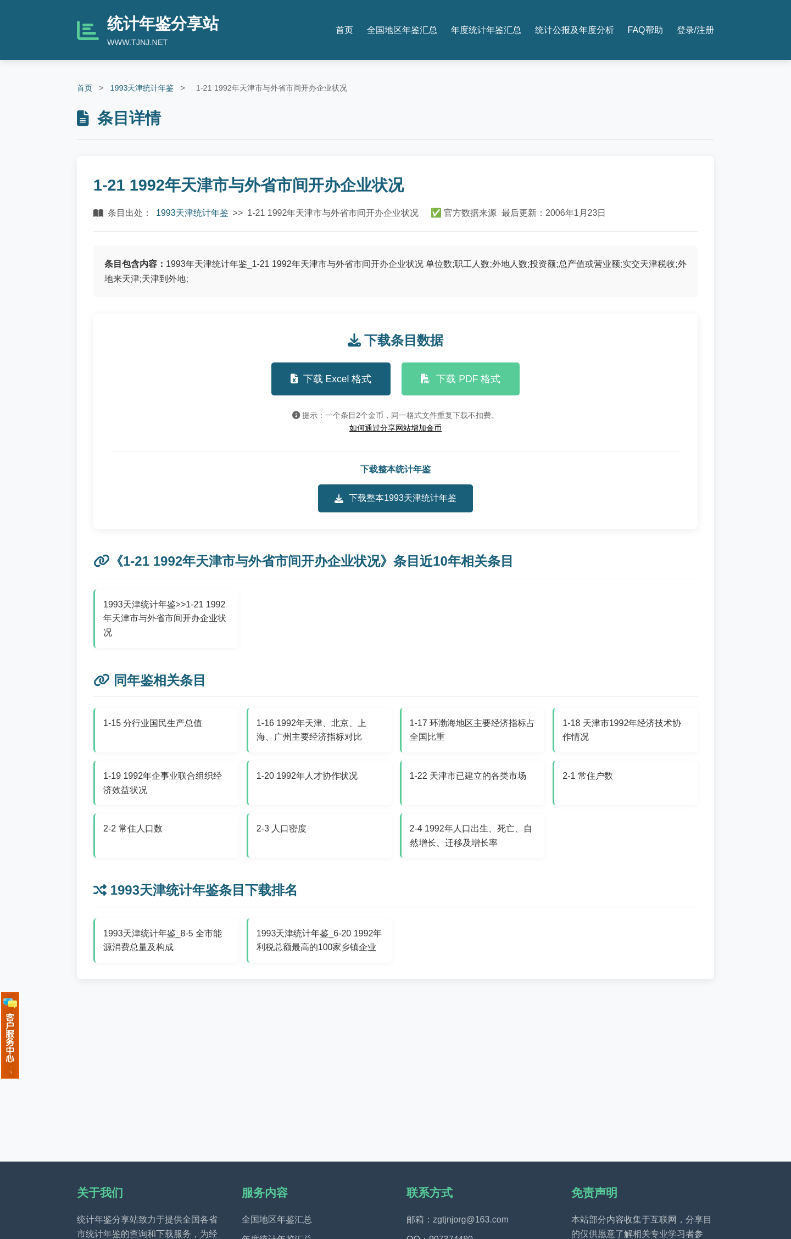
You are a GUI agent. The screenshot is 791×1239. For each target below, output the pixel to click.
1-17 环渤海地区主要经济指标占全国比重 (472, 730)
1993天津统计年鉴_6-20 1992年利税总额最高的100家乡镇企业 (319, 940)
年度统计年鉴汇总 (486, 30)
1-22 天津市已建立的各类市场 (468, 775)
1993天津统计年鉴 (142, 87)
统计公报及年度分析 (574, 30)
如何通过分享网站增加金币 (395, 427)
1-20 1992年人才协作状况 (307, 775)
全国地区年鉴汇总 (402, 30)
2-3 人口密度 (282, 828)
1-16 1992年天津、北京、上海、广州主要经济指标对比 (311, 730)
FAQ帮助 (645, 30)
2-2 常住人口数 (133, 828)
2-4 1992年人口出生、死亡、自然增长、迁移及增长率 (471, 835)
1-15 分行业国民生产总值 (152, 723)
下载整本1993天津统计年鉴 (395, 498)
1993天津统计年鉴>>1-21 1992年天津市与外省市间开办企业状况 (164, 618)
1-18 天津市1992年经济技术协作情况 (621, 730)
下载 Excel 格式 (331, 378)
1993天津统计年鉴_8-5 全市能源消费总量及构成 (162, 940)
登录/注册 (695, 30)
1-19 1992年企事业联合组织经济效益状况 (162, 783)
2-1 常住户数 (587, 775)
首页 (344, 30)
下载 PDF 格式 (460, 378)
